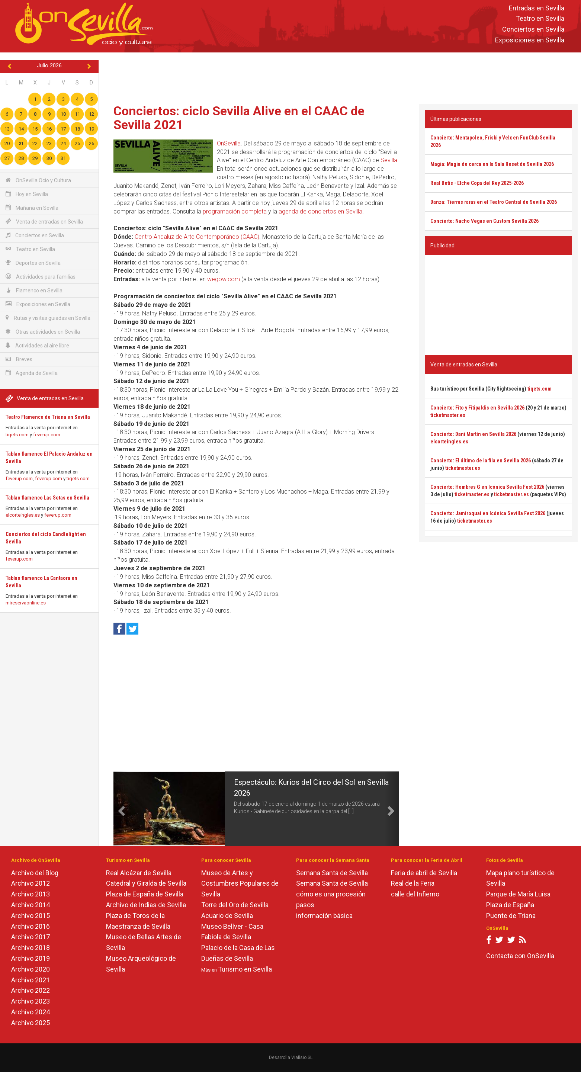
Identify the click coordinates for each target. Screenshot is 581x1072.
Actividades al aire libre (37, 345)
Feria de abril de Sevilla (424, 873)
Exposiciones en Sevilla (529, 40)
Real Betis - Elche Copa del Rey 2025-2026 (477, 183)
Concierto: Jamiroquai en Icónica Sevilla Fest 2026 (487, 513)
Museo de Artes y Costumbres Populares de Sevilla (240, 883)
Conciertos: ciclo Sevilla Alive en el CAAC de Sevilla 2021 (239, 117)
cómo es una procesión (331, 894)
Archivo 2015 (30, 915)
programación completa (235, 211)
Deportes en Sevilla (33, 263)
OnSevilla (229, 143)
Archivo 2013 (30, 894)
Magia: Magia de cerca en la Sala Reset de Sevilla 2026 (492, 164)
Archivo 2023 (30, 1001)
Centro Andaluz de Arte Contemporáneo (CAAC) (197, 236)
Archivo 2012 (30, 883)
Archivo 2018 (30, 947)
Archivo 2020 (30, 969)
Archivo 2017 (30, 937)
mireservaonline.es (26, 603)
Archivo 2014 (30, 905)
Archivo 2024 (30, 1012)
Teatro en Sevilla (540, 19)
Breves (19, 359)
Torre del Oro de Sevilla (235, 905)
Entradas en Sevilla (536, 8)
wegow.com (223, 279)
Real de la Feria (412, 883)
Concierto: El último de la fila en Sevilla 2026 (480, 460)
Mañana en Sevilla (32, 208)
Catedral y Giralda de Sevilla (146, 883)
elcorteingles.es (23, 515)
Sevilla (389, 160)
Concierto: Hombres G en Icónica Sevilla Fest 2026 (487, 487)
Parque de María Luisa (518, 894)
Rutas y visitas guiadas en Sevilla (48, 318)
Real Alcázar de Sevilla (138, 873)
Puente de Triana (511, 915)
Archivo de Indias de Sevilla (146, 905)
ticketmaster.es (447, 415)
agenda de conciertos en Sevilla (320, 211)
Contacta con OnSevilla (520, 956)
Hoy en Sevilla (27, 194)
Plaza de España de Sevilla (144, 894)
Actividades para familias (41, 276)
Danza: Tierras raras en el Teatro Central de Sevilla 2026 (493, 202)
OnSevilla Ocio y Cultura (38, 180)
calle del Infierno (415, 894)
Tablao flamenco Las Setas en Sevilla (47, 498)
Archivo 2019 (30, 958)
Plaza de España (510, 905)
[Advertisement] (340, 76)
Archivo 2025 (30, 1023)
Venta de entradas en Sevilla (44, 221)
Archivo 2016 (30, 926)
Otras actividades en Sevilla (43, 331)
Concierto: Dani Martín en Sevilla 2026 (473, 434)
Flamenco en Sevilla (34, 290)
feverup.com (46, 434)
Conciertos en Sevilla (533, 29)
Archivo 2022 (30, 990)
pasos (305, 905)
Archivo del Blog (34, 873)
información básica (324, 915)
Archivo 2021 (30, 980)
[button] (120, 808)
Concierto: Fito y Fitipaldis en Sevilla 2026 (477, 408)
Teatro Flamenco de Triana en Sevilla (48, 417)
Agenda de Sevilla (32, 373)
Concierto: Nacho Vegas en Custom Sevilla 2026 (484, 221)
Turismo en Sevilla (245, 969)
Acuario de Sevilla (227, 915)
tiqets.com (17, 434)
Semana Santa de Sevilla (332, 873)
